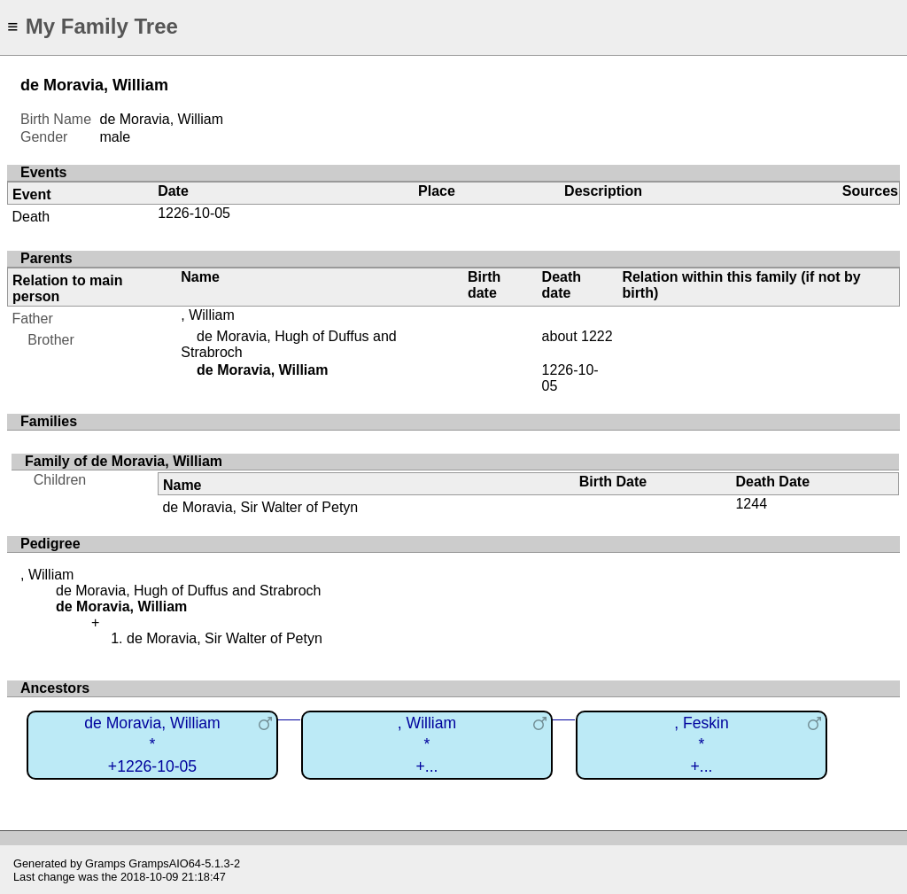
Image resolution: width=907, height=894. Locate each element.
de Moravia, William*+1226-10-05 (152, 744)
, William (207, 315)
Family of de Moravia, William (123, 461)
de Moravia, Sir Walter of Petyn (260, 507)
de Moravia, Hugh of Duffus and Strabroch (188, 590)
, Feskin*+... (701, 744)
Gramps (105, 863)
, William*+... (427, 744)
